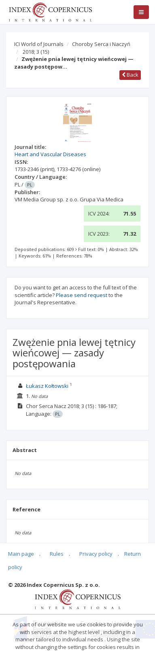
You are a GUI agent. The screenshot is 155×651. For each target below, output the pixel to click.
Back (130, 74)
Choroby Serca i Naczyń (101, 44)
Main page (21, 553)
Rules (57, 553)
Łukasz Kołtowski (47, 385)
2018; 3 (36, 51)
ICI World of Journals (39, 44)
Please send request (81, 295)
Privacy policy (96, 553)
